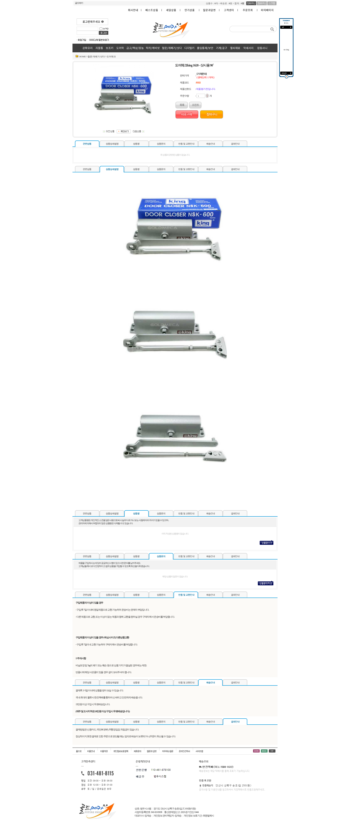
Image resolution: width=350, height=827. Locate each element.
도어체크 (111, 56)
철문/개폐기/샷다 (96, 56)
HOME (82, 56)
